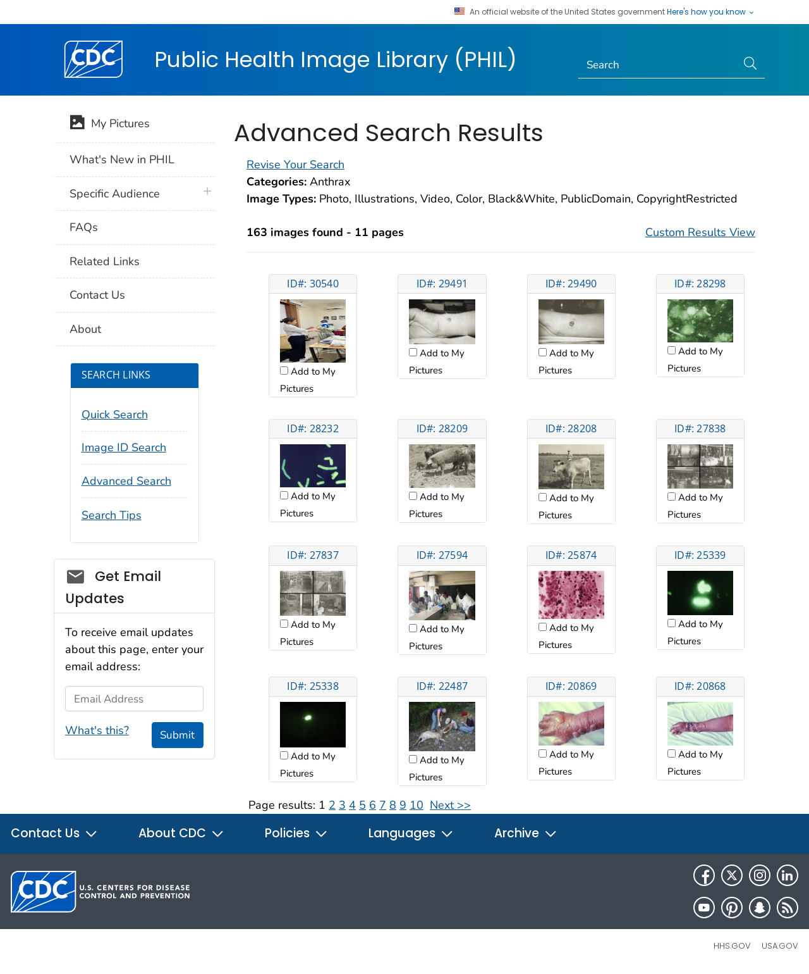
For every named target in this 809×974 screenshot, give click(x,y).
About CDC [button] (181, 833)
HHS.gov (732, 946)
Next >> (450, 805)
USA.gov (780, 946)
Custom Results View (700, 232)
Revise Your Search (295, 164)
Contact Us (97, 295)
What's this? (97, 730)
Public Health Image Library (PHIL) (335, 59)
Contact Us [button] (54, 833)
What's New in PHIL (122, 159)
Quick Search (115, 414)
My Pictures (110, 125)
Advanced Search (126, 481)
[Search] (657, 65)
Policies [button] (296, 833)
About (85, 329)
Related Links (105, 261)
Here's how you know (711, 12)
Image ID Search (124, 447)
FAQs (84, 227)
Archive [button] (525, 833)
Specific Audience (115, 193)
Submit (177, 735)
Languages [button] (411, 833)
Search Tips (112, 515)
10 (416, 805)
